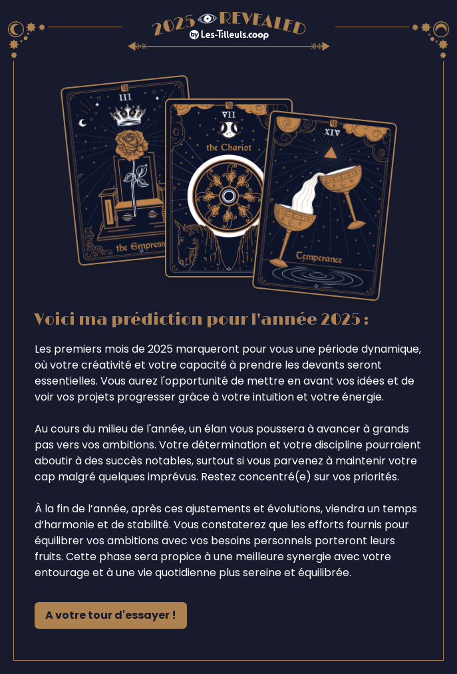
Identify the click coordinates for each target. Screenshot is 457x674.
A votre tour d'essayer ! (110, 615)
